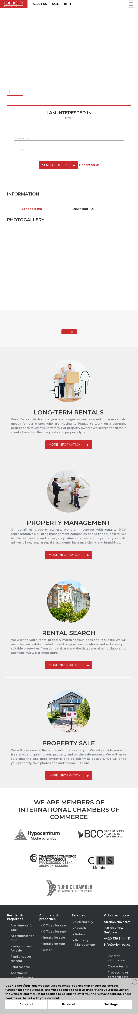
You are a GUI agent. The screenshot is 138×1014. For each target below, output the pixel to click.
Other (47, 950)
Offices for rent (54, 931)
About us (40, 4)
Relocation (83, 934)
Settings (111, 1004)
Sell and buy (84, 922)
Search (80, 928)
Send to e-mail (32, 209)
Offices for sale (54, 925)
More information (65, 444)
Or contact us (89, 165)
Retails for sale (54, 937)
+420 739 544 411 (117, 938)
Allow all (26, 1004)
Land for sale (20, 967)
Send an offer (54, 165)
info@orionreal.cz (117, 944)
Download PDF (84, 209)
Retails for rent (54, 943)
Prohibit (68, 1004)
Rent (67, 4)
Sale (55, 4)
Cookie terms (118, 966)
